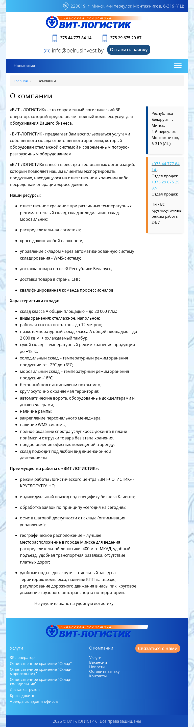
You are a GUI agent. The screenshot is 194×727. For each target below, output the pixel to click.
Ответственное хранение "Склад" (41, 663)
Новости (97, 666)
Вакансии (98, 662)
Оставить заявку (129, 49)
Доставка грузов (25, 689)
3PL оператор (22, 657)
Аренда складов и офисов (34, 701)
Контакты (98, 676)
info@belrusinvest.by (74, 50)
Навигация (24, 66)
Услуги (95, 657)
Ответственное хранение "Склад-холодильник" (40, 681)
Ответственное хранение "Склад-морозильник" (40, 671)
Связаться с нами (158, 648)
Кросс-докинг (22, 695)
